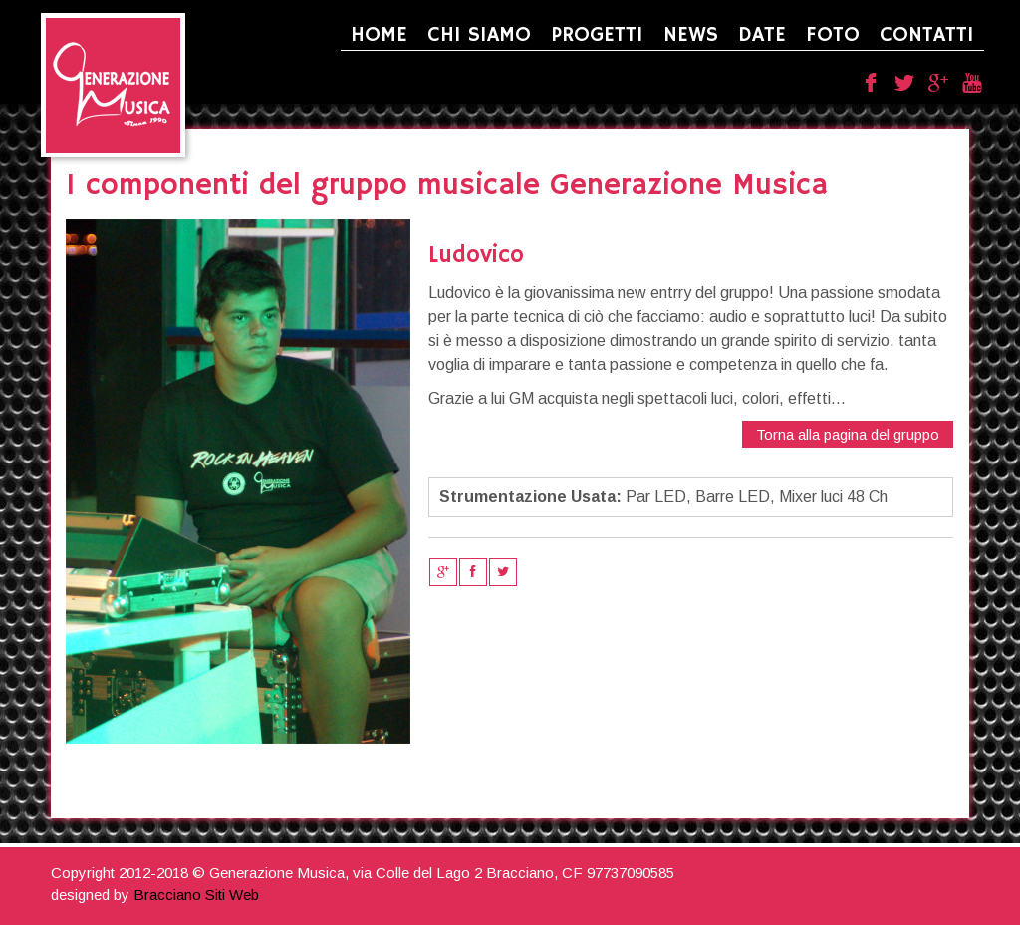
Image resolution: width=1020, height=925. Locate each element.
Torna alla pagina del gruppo (847, 434)
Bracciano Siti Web (196, 894)
